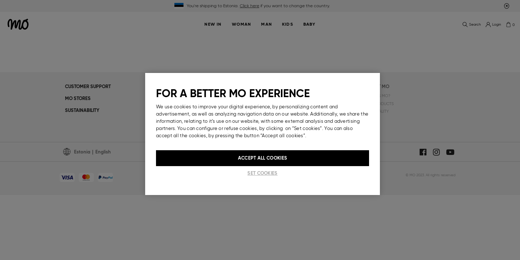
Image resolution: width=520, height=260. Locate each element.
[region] (262, 134)
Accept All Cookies (262, 158)
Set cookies (262, 173)
